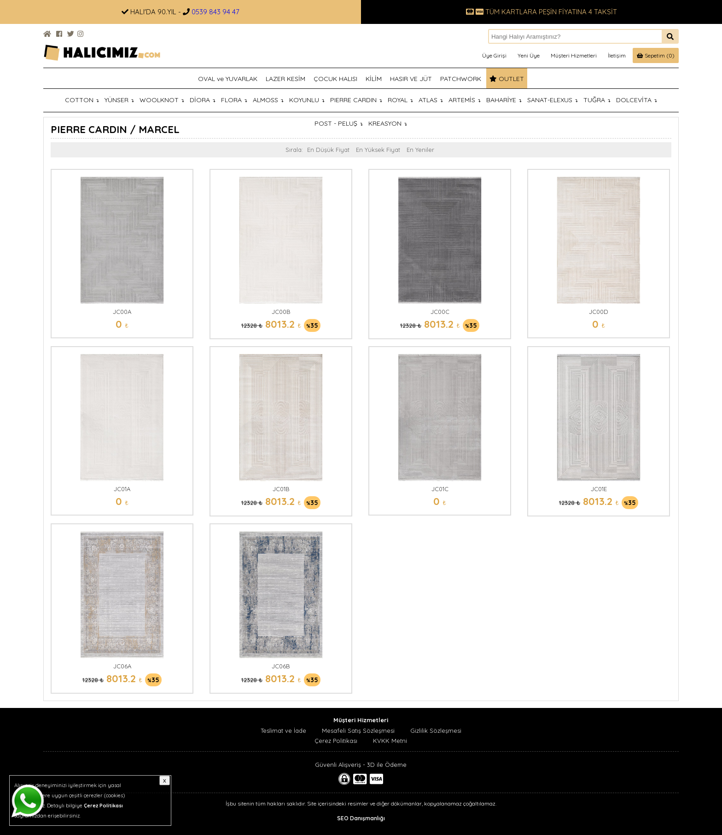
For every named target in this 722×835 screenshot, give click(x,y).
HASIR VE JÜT (411, 79)
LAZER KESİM (285, 79)
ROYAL (400, 100)
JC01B (281, 489)
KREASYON (387, 123)
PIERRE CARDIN (356, 100)
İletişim (617, 55)
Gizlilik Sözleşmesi (435, 730)
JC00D (598, 311)
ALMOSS (268, 100)
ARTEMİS (464, 100)
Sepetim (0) (656, 55)
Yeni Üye (529, 55)
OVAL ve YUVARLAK (227, 79)
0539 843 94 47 (215, 11)
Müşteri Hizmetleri (574, 55)
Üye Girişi (494, 55)
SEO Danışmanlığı (361, 818)
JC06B (281, 666)
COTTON (82, 100)
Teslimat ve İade (283, 730)
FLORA (234, 100)
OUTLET (506, 79)
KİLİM (374, 79)
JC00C (440, 311)
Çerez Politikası (335, 740)
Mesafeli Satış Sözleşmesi (358, 730)
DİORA (202, 100)
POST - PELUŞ (338, 123)
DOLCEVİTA (636, 100)
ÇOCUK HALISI (335, 79)
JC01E (599, 489)
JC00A (122, 311)
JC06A (122, 666)
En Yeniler (420, 149)
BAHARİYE (504, 100)
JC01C (439, 489)
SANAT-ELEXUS (552, 100)
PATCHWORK (460, 79)
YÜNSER (119, 100)
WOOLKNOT (162, 100)
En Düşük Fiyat (328, 149)
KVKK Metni (390, 740)
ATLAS (431, 100)
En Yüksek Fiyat (378, 149)
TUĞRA (597, 100)
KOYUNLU (307, 100)
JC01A (122, 489)
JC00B (281, 311)
